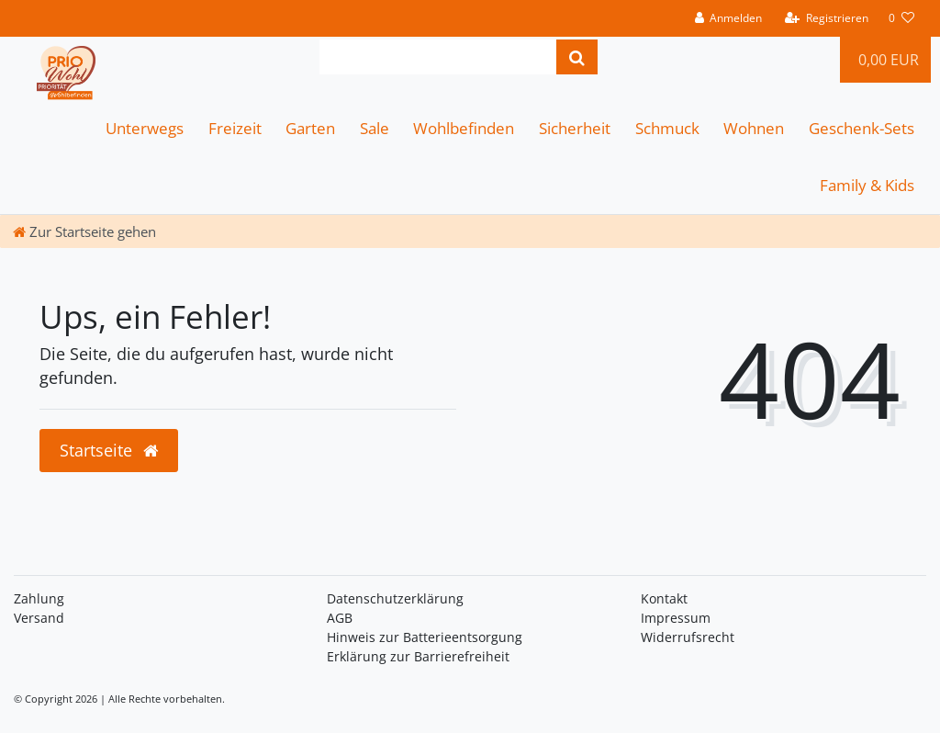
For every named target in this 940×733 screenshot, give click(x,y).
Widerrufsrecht (687, 637)
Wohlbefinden (463, 128)
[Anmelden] (728, 18)
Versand (39, 617)
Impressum (676, 617)
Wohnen (753, 128)
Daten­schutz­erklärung (395, 598)
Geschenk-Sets (861, 128)
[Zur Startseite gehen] (84, 231)
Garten (310, 128)
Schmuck (667, 128)
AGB (339, 617)
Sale (374, 128)
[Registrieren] (826, 18)
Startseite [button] (109, 450)
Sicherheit (574, 128)
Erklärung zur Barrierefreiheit (418, 656)
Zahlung (39, 598)
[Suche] (577, 56)
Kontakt (664, 598)
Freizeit (235, 128)
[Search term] (437, 56)
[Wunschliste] (901, 18)
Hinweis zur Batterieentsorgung (424, 637)
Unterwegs (145, 128)
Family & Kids (867, 185)
